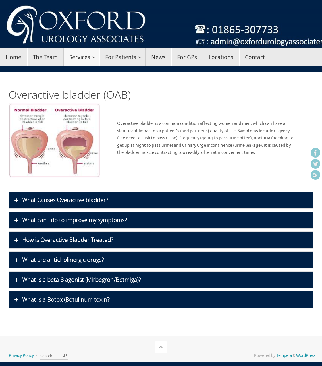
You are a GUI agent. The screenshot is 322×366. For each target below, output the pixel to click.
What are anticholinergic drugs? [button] (58, 260)
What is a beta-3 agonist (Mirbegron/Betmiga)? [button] (77, 280)
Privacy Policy (21, 355)
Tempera (284, 355)
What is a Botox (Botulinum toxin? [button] (61, 300)
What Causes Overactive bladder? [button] (60, 200)
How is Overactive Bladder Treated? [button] (63, 240)
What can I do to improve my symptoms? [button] (70, 220)
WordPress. (306, 355)
